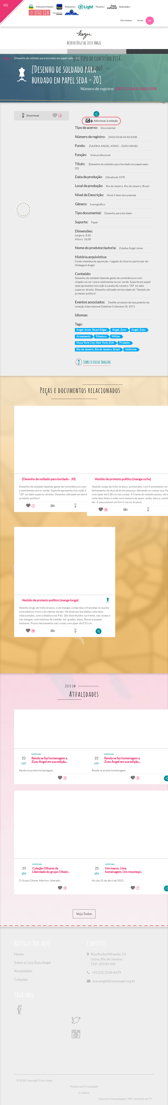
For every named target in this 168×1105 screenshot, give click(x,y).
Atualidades (23, 971)
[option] (41, 159)
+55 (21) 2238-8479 (106, 972)
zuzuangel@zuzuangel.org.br (113, 981)
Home (6, 58)
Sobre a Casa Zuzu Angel (32, 963)
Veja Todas (84, 914)
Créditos (84, 1092)
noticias (32, 753)
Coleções (21, 979)
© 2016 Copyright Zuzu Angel (34, 1080)
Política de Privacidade (84, 1086)
